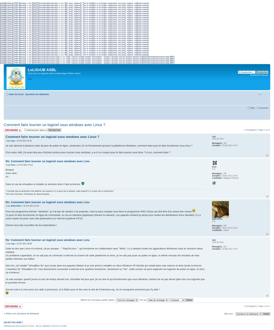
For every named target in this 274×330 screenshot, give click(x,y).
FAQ (252, 108)
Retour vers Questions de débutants (22, 313)
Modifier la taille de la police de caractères (265, 93)
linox (13, 165)
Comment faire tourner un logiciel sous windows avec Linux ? (54, 125)
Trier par (153, 300)
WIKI (30, 79)
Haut (267, 156)
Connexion (263, 108)
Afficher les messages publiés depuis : (109, 300)
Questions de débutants (37, 94)
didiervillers (16, 206)
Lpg (12, 141)
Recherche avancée (259, 75)
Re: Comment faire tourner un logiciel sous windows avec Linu (48, 161)
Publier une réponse (13, 130)
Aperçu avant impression (260, 93)
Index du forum (16, 94)
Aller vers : (229, 314)
